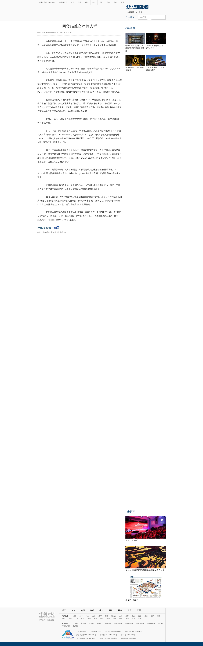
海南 (89, 618)
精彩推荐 (130, 511)
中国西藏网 (151, 623)
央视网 (99, 623)
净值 (44, 232)
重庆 (95, 618)
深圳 (139, 618)
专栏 (115, 2)
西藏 (120, 618)
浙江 (133, 616)
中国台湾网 (140, 623)
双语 (122, 2)
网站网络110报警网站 (128, 638)
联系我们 (51, 620)
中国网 (91, 623)
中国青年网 (118, 623)
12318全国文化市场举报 (108, 638)
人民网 (75, 623)
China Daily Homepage (47, 2)
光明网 (75, 626)
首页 (64, 610)
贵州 (114, 618)
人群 (54, 232)
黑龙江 (113, 616)
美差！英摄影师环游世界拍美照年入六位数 (145, 570)
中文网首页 (63, 2)
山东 (152, 616)
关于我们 (42, 620)
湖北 (63, 618)
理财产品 (49, 232)
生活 (94, 2)
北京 (74, 616)
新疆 (133, 618)
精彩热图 (130, 28)
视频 (108, 2)
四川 (101, 618)
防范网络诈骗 (95, 631)
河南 (158, 616)
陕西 (127, 618)
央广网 (160, 623)
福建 (139, 616)
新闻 (140, 12)
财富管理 (59, 232)
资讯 (79, 2)
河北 (87, 616)
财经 (86, 2)
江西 (146, 616)
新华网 (83, 623)
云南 (108, 618)
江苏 (127, 616)
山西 (93, 616)
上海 (120, 616)
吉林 (106, 616)
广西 (82, 618)
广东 (76, 618)
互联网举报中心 (81, 631)
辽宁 (100, 616)
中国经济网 (129, 623)
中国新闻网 (66, 626)
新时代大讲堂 (131, 540)
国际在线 (108, 623)
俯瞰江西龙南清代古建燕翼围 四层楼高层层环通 (134, 48)
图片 (101, 2)
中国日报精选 (131, 600)
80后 (64, 232)
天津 (81, 616)
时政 (72, 2)
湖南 (70, 618)
